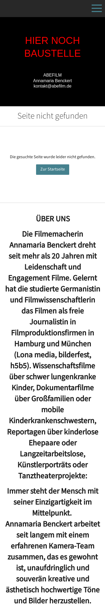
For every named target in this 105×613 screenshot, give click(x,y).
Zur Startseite (52, 169)
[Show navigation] (97, 8)
